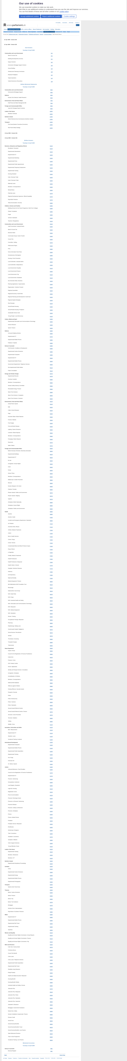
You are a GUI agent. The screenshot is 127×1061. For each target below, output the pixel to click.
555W (51, 430)
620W (51, 779)
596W (51, 676)
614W (51, 742)
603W (51, 689)
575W (51, 546)
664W (51, 1040)
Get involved (46, 29)
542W (51, 281)
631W (51, 846)
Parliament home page (13, 34)
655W (51, 1001)
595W (51, 667)
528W (51, 203)
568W (51, 502)
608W (51, 718)
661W (51, 1027)
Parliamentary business (14, 29)
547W (51, 336)
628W (51, 840)
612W (51, 736)
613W (51, 739)
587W (51, 629)
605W (51, 702)
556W (51, 436)
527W (51, 193)
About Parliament (37, 29)
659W (51, 1011)
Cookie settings (69, 16)
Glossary (10, 1058)
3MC (51, 1048)
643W (51, 957)
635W (51, 896)
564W (51, 461)
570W (51, 517)
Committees (40, 31)
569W (51, 520)
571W (51, 524)
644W (51, 963)
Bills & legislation (32, 31)
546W (51, 331)
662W (51, 1030)
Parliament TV (58, 31)
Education (57, 29)
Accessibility (58, 22)
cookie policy (64, 11)
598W (51, 686)
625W (51, 817)
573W (51, 530)
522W (51, 155)
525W (51, 177)
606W (51, 708)
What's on (24, 31)
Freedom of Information (22, 1058)
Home (5, 29)
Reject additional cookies (51, 16)
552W (51, 407)
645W (51, 973)
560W (51, 395)
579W (51, 575)
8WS (51, 106)
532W (51, 262)
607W (51, 712)
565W (51, 470)
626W (51, 827)
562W (51, 457)
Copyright (42, 1058)
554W (51, 423)
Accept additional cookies (30, 16)
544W (51, 321)
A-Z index (5, 1058)
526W (51, 187)
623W (51, 801)
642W (51, 944)
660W (51, 1021)
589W (51, 639)
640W (51, 923)
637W (51, 902)
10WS (51, 111)
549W (51, 343)
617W (51, 773)
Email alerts (64, 22)
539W (51, 255)
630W (51, 843)
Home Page (62, 1055)
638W (51, 908)
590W (51, 645)
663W (51, 1037)
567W (51, 493)
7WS (51, 100)
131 (52, 53)
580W (51, 581)
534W (51, 226)
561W (51, 454)
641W (51, 932)
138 (52, 72)
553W (51, 413)
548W (51, 340)
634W (51, 882)
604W (51, 699)
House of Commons (8, 31)
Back (5, 1055)
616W (51, 764)
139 (52, 81)
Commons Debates (48, 34)
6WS (51, 95)
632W (51, 855)
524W (51, 168)
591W (51, 657)
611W (51, 724)
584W (51, 607)
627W (51, 837)
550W (51, 358)
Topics (68, 31)
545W (51, 328)
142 (52, 75)
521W (51, 146)
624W (51, 808)
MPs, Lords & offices (26, 29)
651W (51, 992)
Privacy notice (47, 1058)
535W (51, 239)
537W (51, 242)
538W (51, 249)
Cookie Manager (59, 1058)
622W (51, 798)
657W (51, 947)
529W (51, 206)
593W (51, 664)
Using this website (35, 1058)
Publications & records (49, 31)
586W (51, 623)
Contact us (77, 22)
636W (51, 899)
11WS (51, 116)
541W (51, 268)
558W (51, 379)
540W (51, 258)
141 (52, 59)
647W (51, 989)
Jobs (30, 1058)
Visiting (52, 29)
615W (51, 751)
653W (51, 995)
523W (51, 158)
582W (51, 597)
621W (51, 789)
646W (51, 979)
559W (51, 386)
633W (51, 872)
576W (51, 556)
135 (52, 65)
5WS (51, 89)
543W (51, 306)
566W (51, 480)
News (64, 31)
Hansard (41, 34)
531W (51, 221)
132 (52, 62)
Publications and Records (34, 34)
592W (51, 660)
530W (51, 215)
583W (51, 604)
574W (51, 533)
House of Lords (17, 31)
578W (51, 572)
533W (51, 233)
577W (51, 565)
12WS (51, 122)
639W (51, 920)
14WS (51, 124)
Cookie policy (53, 1058)
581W (51, 584)
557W (51, 373)
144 (52, 68)
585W (51, 620)
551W (51, 368)
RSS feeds (71, 22)
